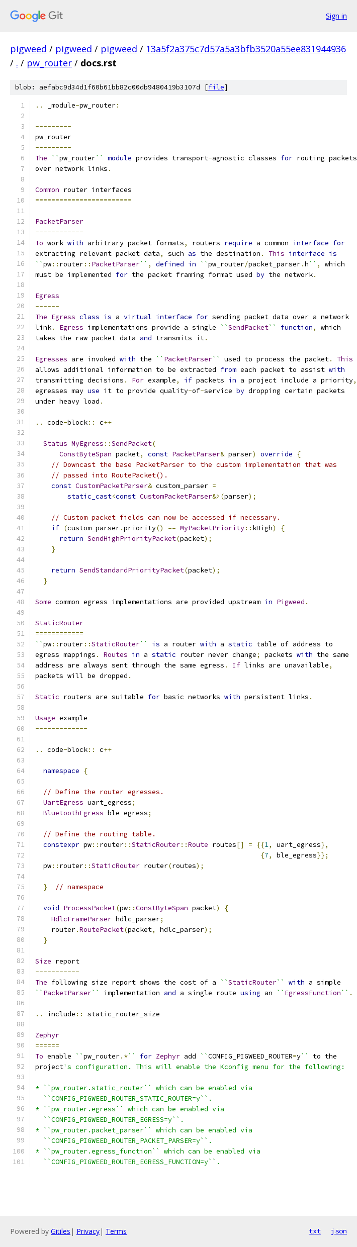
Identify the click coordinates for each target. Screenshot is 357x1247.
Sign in (336, 16)
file (216, 87)
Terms (116, 1231)
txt (315, 1230)
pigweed (28, 49)
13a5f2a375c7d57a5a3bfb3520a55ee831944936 (246, 49)
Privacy (88, 1231)
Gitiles (60, 1231)
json (339, 1230)
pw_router (49, 63)
